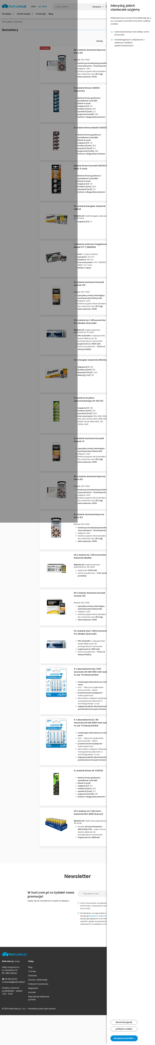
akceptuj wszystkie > (124, 1038)
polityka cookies (124, 1028)
